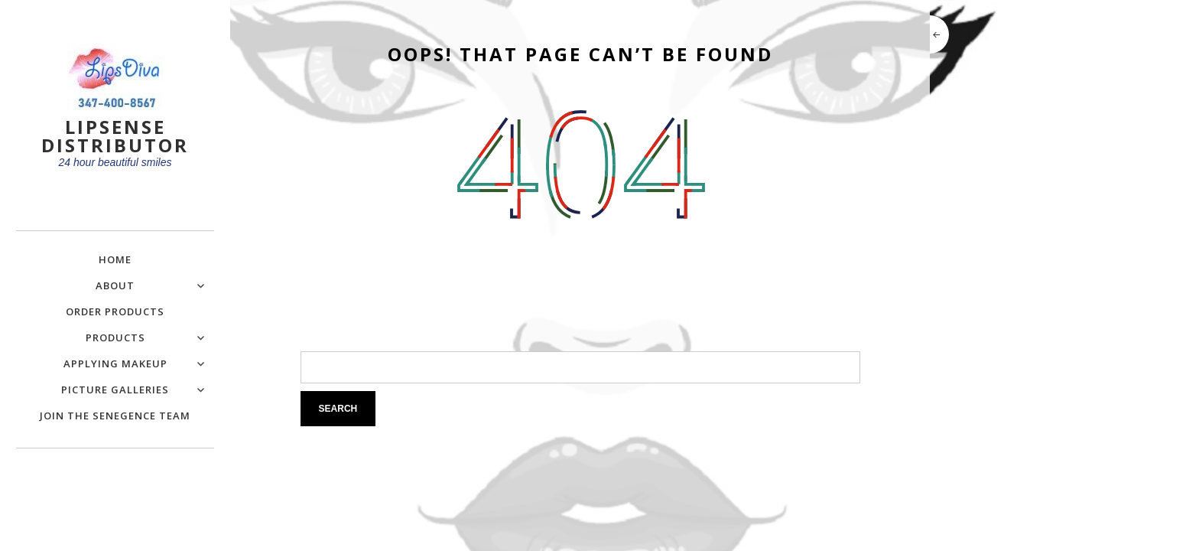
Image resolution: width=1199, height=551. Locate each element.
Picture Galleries (115, 389)
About (115, 285)
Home (115, 259)
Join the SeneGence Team (115, 415)
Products (115, 337)
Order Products (115, 311)
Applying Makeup (115, 363)
